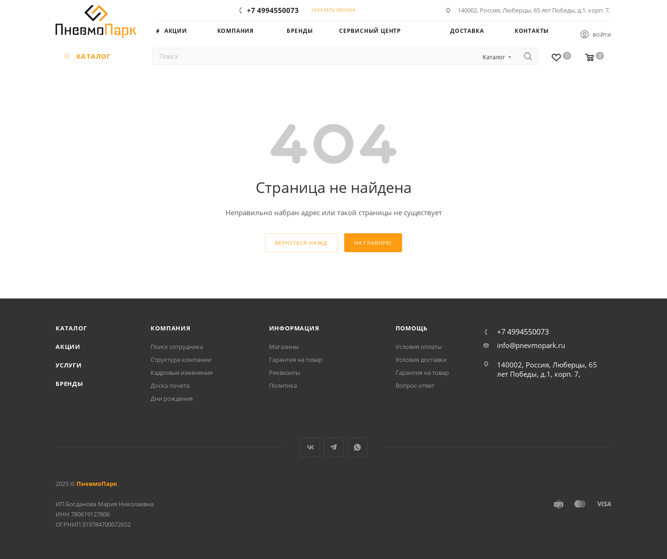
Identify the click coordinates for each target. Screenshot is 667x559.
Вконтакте (310, 447)
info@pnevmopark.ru (531, 345)
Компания (170, 328)
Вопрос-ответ (415, 385)
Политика (283, 385)
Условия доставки (421, 359)
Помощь (412, 328)
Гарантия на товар (295, 359)
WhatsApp (357, 447)
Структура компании (181, 359)
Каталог (71, 328)
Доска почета (170, 385)
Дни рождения (172, 398)
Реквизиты (284, 372)
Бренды (69, 383)
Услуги (69, 365)
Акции (68, 346)
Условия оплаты (419, 346)
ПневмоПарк (96, 483)
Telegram (334, 447)
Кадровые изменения (182, 372)
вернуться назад (301, 242)
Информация (294, 328)
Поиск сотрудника (177, 346)
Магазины (284, 346)
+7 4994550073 (273, 10)
